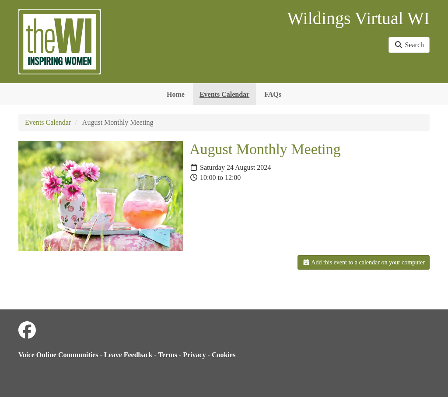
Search (409, 45)
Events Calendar (224, 94)
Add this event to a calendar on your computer (363, 262)
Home (176, 94)
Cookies (223, 354)
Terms (167, 354)
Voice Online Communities (58, 354)
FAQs (272, 94)
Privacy (194, 354)
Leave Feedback (128, 354)
